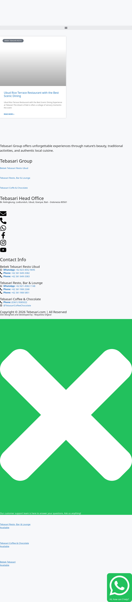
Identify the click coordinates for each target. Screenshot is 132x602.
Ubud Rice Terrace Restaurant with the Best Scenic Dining (31, 94)
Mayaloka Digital (42, 314)
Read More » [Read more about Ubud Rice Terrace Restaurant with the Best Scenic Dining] (9, 114)
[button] (66, 28)
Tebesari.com (36, 312)
